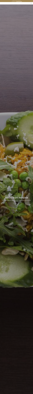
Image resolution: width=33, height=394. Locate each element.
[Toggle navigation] (31, 3)
